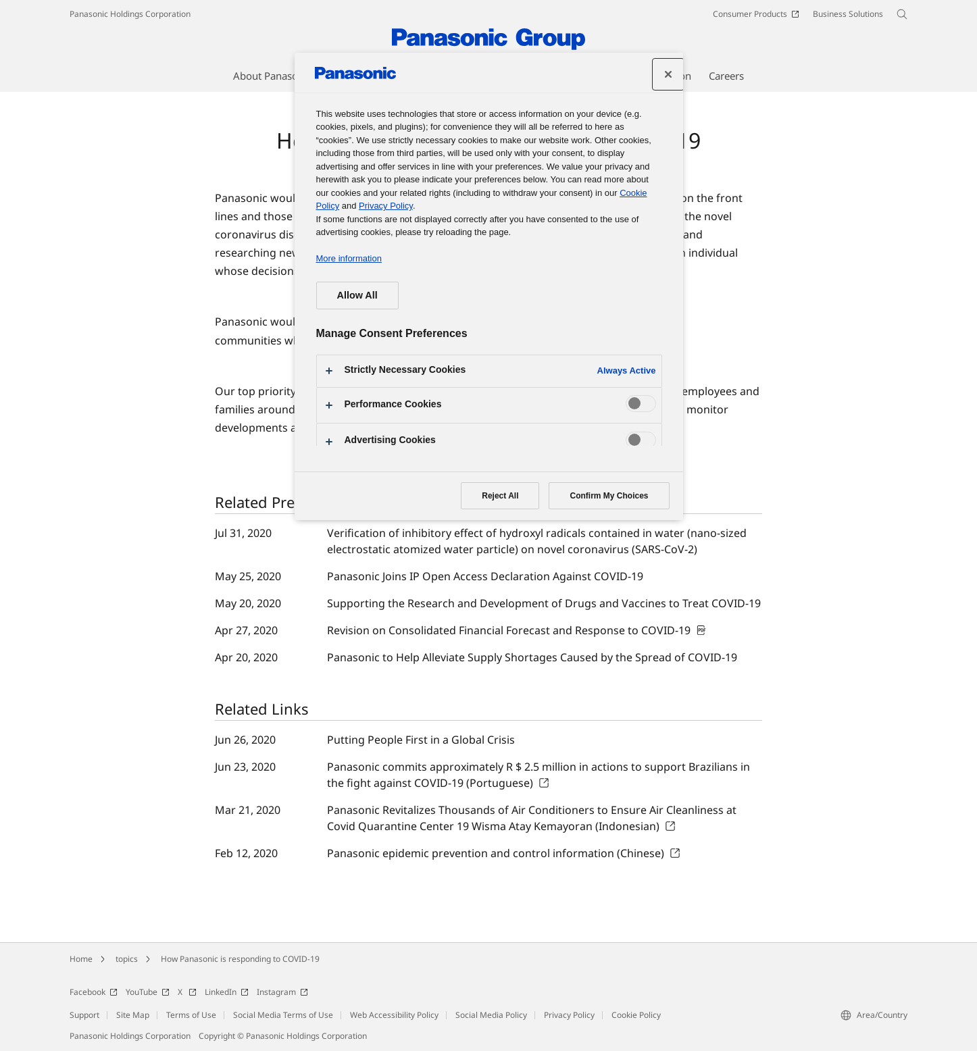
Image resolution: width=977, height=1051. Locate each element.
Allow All (357, 295)
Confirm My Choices (609, 496)
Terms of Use (191, 1015)
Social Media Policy (491, 1015)
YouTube (148, 992)
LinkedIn (227, 992)
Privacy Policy (569, 1015)
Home (81, 959)
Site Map (132, 1015)
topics (127, 959)
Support (84, 1015)
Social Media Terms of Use (283, 1015)
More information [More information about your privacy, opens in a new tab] (349, 258)
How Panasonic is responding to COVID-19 (240, 959)
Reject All (500, 496)
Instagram (282, 992)
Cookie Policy (636, 1015)
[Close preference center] (668, 74)
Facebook (94, 992)
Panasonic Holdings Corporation (130, 14)
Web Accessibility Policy (394, 1015)
